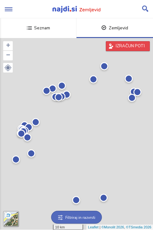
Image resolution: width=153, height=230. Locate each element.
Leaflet (93, 227)
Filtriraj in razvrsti (76, 217)
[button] (8, 68)
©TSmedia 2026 (138, 227)
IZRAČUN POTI (130, 46)
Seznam (38, 28)
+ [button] (8, 46)
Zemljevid (114, 28)
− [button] (8, 55)
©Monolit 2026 (112, 227)
